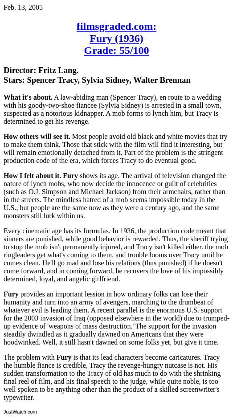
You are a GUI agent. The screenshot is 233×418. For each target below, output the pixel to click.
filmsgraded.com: (116, 26)
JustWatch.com (20, 411)
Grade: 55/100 (116, 50)
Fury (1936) (116, 38)
